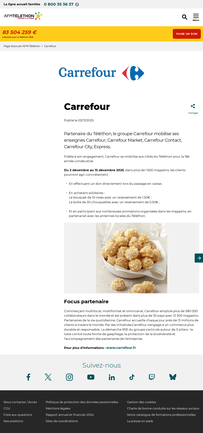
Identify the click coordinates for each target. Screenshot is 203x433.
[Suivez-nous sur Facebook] (28, 380)
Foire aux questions (18, 415)
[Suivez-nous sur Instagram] (69, 380)
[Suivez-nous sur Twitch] (152, 379)
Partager (193, 108)
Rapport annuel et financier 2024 (70, 415)
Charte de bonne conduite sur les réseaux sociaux (163, 408)
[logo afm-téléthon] (23, 19)
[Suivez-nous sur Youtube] (90, 379)
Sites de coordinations (62, 421)
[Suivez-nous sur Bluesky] (172, 380)
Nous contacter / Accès (20, 402)
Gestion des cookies (141, 402)
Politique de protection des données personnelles (82, 402)
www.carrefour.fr (121, 348)
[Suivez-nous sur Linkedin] (112, 379)
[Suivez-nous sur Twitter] (48, 380)
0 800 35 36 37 (59, 4)
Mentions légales (58, 408)
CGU (7, 408)
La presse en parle (140, 421)
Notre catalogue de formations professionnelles (161, 415)
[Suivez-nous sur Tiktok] (131, 379)
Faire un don (186, 33)
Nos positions (13, 421)
